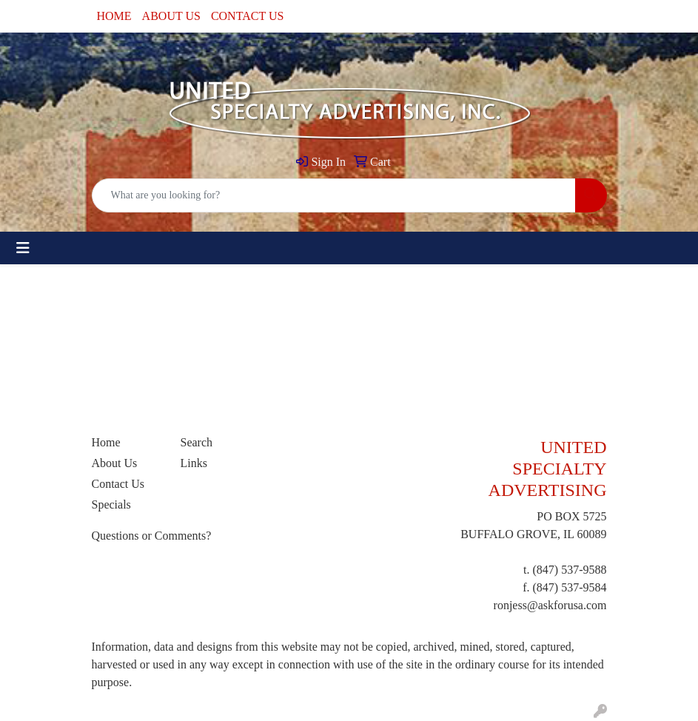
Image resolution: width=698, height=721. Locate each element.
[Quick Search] (334, 195)
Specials (111, 504)
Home (106, 442)
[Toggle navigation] (22, 248)
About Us (115, 463)
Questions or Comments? (152, 535)
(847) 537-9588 (570, 569)
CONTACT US (247, 16)
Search (197, 442)
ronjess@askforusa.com (550, 605)
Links (194, 463)
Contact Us (118, 483)
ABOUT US (171, 16)
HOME (114, 16)
